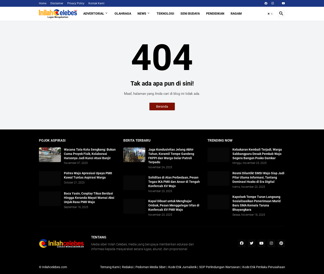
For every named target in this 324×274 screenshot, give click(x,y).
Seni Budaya (190, 13)
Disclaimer (56, 3)
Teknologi (165, 13)
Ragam (236, 13)
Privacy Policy (75, 3)
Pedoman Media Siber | (151, 267)
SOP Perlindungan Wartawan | (220, 267)
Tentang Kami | (110, 267)
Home (42, 3)
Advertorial (93, 13)
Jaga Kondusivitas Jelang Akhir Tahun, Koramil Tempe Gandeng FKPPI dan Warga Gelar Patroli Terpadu (171, 156)
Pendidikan (215, 13)
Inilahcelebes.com (54, 267)
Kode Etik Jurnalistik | (183, 267)
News (141, 13)
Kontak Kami (96, 3)
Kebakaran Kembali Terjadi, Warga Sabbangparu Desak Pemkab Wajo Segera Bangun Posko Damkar (257, 154)
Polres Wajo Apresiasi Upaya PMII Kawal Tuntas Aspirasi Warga (88, 175)
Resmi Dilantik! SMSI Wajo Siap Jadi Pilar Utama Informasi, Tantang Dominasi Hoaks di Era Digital (258, 177)
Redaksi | (128, 267)
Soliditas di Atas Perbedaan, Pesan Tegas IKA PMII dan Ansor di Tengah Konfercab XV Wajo (174, 182)
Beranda (162, 106)
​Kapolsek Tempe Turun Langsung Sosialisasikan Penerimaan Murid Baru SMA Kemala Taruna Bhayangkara (256, 203)
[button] (270, 13)
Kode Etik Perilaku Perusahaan (263, 267)
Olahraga (123, 13)
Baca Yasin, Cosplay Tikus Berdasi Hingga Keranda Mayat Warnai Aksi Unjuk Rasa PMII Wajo (89, 198)
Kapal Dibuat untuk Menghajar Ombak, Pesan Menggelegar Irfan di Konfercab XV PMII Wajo (173, 205)
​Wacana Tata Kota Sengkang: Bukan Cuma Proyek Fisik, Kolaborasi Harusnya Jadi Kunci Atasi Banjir (90, 154)
